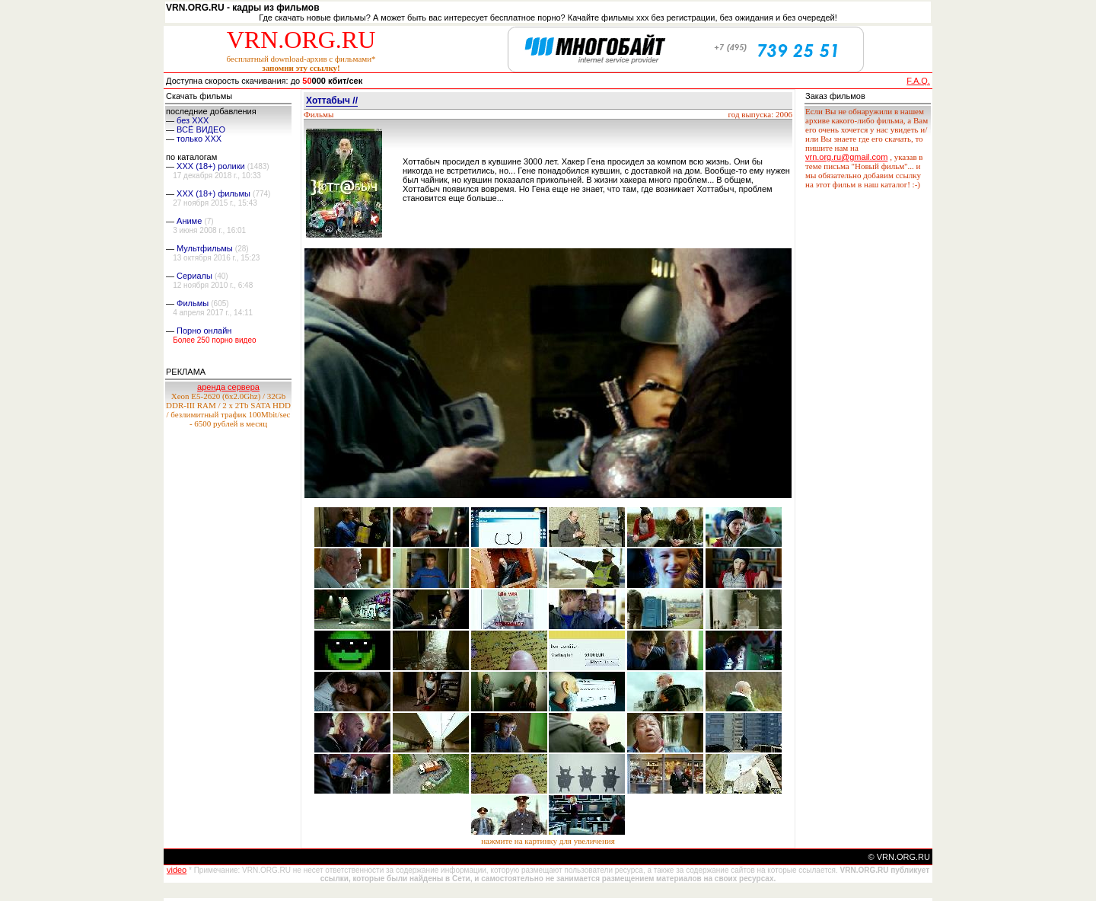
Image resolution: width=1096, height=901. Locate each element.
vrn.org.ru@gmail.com (846, 156)
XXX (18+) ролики (211, 166)
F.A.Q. (918, 80)
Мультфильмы (205, 248)
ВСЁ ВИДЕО (201, 129)
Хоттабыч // (332, 100)
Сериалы (194, 275)
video (176, 869)
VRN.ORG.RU (301, 39)
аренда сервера (228, 386)
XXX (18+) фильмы (213, 193)
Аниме (189, 220)
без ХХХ (193, 120)
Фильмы (193, 303)
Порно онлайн (204, 330)
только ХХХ (199, 138)
